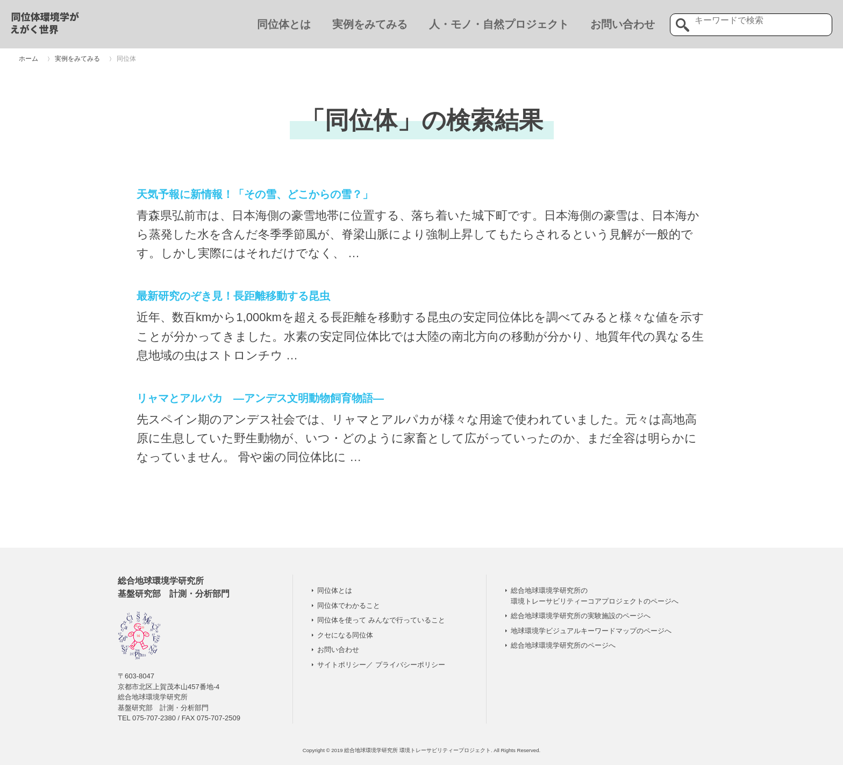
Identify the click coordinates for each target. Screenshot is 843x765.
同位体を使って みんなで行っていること (381, 620)
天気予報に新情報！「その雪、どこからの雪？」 (255, 194)
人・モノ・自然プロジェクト (499, 24)
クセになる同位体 (345, 635)
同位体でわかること (348, 605)
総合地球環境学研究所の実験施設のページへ (581, 616)
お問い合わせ (622, 24)
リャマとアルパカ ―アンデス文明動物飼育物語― (260, 398)
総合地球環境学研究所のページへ (563, 645)
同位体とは (284, 24)
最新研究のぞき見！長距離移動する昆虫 (233, 296)
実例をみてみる (370, 24)
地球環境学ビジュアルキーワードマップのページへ (591, 631)
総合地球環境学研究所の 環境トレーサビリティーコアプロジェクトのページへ (594, 595)
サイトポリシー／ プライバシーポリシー (381, 665)
